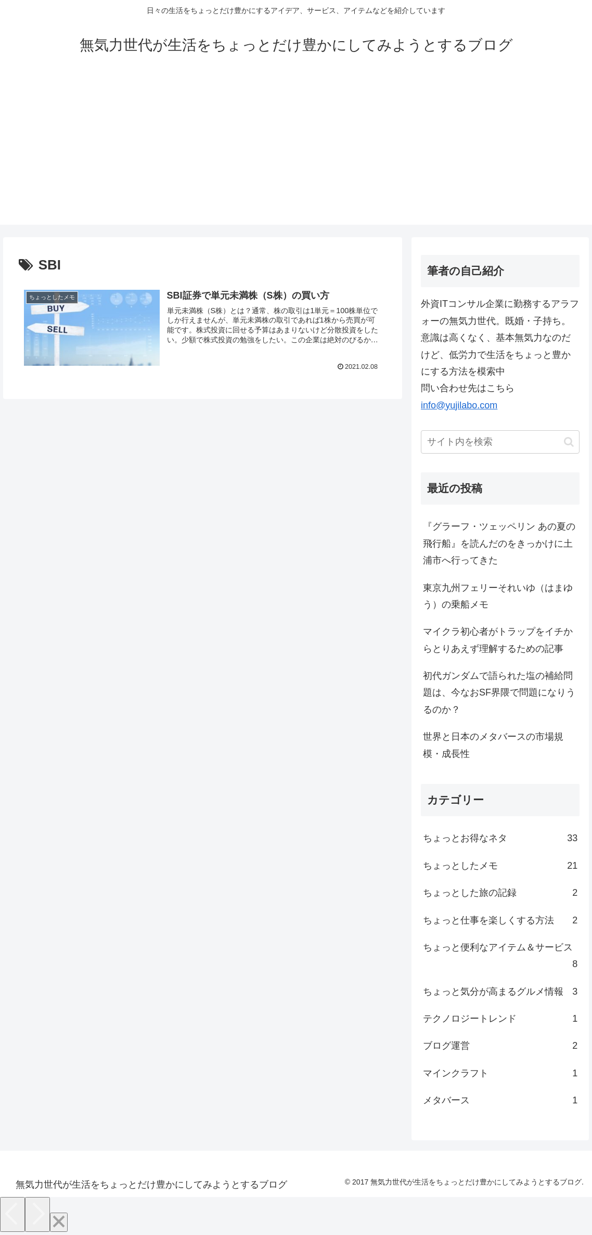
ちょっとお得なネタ (500, 838)
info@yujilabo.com (459, 405)
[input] (500, 442)
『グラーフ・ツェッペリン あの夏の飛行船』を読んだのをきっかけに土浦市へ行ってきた (499, 543)
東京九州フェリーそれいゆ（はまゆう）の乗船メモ (498, 596)
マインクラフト (500, 1073)
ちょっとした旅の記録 (500, 892)
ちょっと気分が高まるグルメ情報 (500, 991)
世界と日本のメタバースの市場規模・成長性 (493, 744)
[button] (569, 442)
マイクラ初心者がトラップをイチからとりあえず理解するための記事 (498, 639)
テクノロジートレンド (500, 1018)
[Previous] (12, 1214)
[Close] (59, 1222)
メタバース (500, 1100)
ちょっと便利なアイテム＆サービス (500, 957)
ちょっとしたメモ (500, 865)
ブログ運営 (500, 1045)
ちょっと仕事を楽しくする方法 (500, 920)
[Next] (37, 1214)
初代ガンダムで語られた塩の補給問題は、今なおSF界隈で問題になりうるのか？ (499, 693)
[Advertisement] (296, 152)
